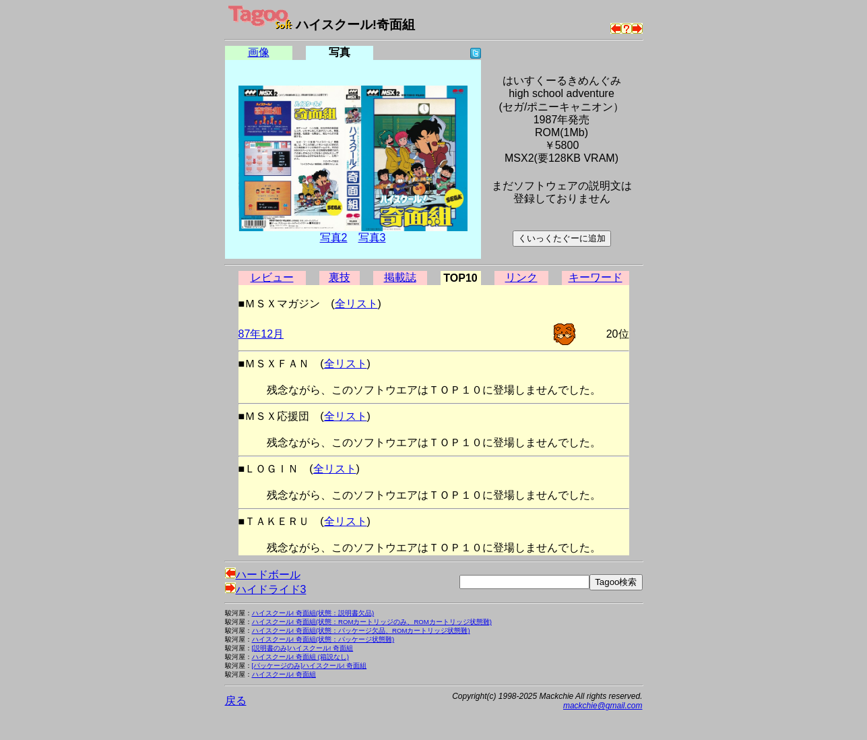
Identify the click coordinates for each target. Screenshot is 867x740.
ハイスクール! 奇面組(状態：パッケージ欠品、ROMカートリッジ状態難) (361, 630)
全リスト (356, 303)
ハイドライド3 (266, 589)
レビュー (272, 277)
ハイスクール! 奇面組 (284, 674)
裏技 (339, 277)
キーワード (595, 277)
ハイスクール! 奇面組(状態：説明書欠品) (313, 613)
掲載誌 (400, 277)
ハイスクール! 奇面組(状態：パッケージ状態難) (323, 639)
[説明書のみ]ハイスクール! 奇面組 (303, 648)
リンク (521, 277)
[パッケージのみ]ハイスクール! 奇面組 (309, 665)
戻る (236, 700)
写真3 (372, 237)
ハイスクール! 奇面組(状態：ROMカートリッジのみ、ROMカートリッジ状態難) (372, 621)
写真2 (334, 237)
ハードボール (262, 574)
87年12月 (261, 334)
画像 (258, 52)
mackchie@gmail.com (603, 705)
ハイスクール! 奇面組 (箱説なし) (300, 656)
